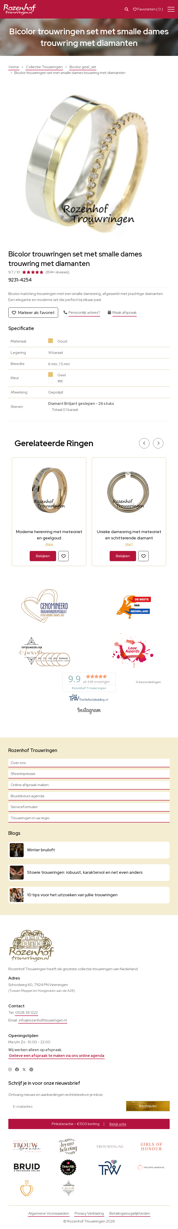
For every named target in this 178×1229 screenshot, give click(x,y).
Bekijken (43, 556)
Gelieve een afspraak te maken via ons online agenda (56, 1055)
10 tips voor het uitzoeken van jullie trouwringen (72, 894)
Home (14, 66)
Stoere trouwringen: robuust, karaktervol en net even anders (85, 872)
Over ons (18, 762)
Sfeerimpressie (23, 773)
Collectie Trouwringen (44, 66)
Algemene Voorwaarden (48, 1213)
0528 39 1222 (26, 1012)
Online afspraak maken (30, 784)
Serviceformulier (24, 806)
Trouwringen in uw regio (30, 818)
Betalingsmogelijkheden (129, 1213)
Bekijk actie (117, 1124)
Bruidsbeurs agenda (27, 796)
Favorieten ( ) (148, 9)
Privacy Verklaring (89, 1213)
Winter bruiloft (41, 849)
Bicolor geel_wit (83, 66)
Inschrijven (149, 1106)
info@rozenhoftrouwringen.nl (43, 1020)
